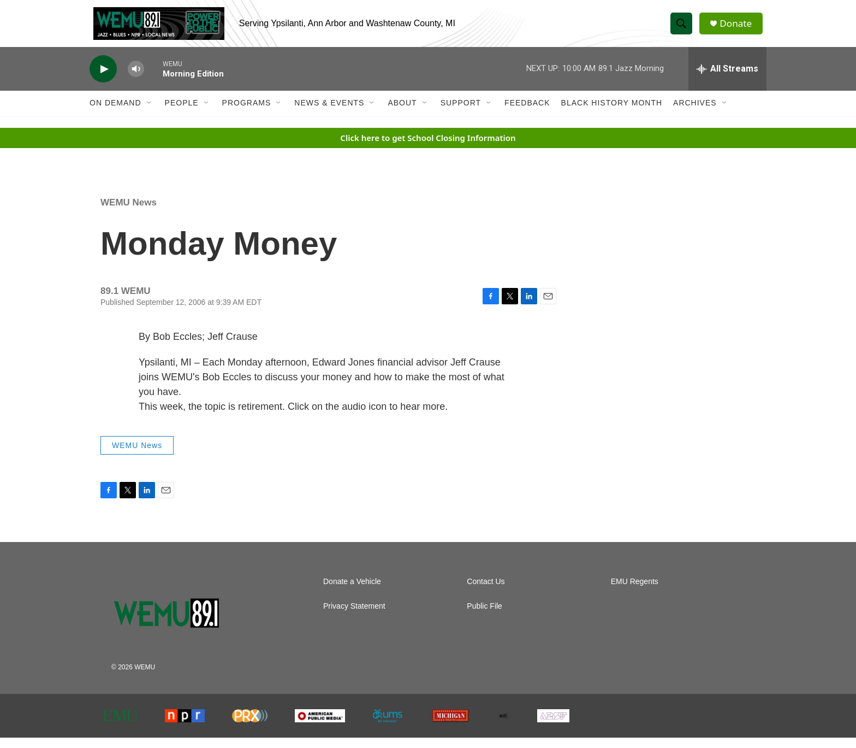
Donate (739, 28)
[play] (103, 79)
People (182, 113)
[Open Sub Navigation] (149, 113)
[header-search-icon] (683, 29)
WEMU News (128, 213)
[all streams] (727, 79)
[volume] (136, 79)
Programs (246, 113)
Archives (695, 113)
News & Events (329, 113)
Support (461, 113)
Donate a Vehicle (352, 592)
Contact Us (485, 592)
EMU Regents (634, 592)
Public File (484, 616)
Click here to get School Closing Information (427, 148)
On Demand (115, 113)
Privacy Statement (354, 616)
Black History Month (611, 113)
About (402, 113)
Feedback (527, 113)
